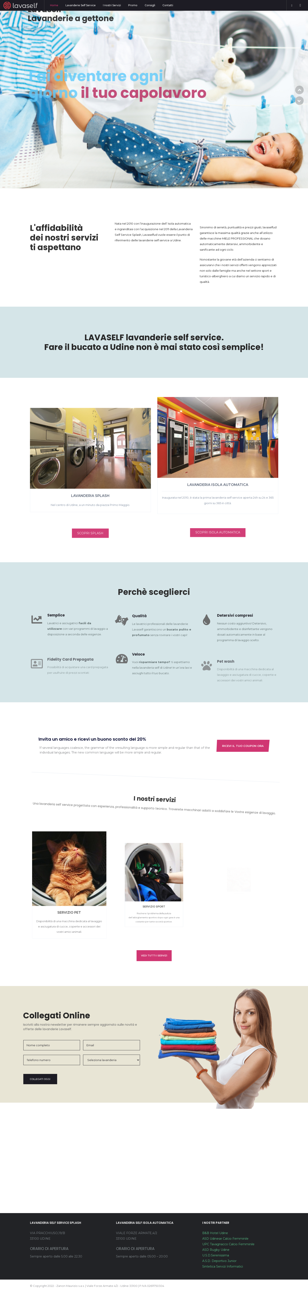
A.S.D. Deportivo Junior (219, 1261)
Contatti (167, 5)
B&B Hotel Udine (215, 1233)
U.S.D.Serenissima (215, 1255)
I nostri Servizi (112, 5)
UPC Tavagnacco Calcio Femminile (228, 1244)
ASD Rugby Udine (215, 1250)
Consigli (150, 5)
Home (54, 5)
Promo (132, 5)
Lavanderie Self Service (80, 5)
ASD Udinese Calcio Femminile (225, 1239)
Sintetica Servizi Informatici (222, 1266)
